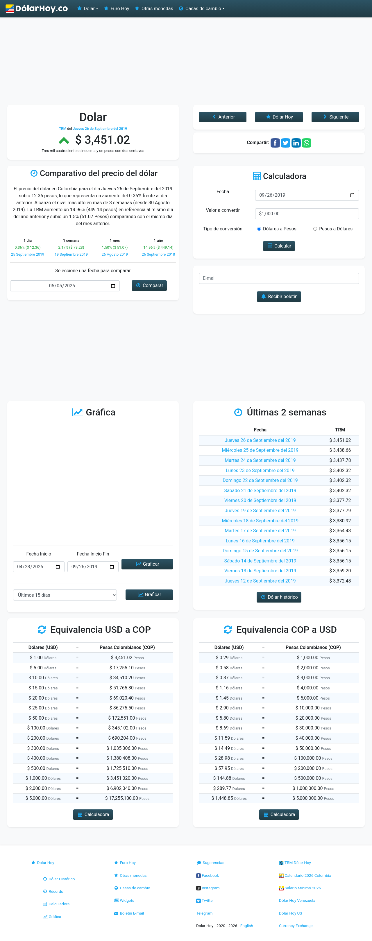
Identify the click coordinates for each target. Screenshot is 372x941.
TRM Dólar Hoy (295, 862)
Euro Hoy (116, 8)
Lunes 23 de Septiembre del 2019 (260, 470)
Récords (52, 891)
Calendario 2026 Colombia (305, 875)
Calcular (279, 246)
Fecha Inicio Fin (93, 554)
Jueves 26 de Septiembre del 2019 (260, 440)
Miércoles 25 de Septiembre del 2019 (260, 450)
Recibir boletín (279, 296)
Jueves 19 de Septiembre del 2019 (260, 510)
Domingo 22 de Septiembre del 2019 (260, 480)
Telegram (204, 913)
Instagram (208, 888)
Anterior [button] (223, 117)
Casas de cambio (131, 888)
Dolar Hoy (42, 862)
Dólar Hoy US (290, 913)
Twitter (205, 900)
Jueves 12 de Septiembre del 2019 (260, 581)
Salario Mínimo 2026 (300, 888)
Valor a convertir (222, 210)
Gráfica (51, 916)
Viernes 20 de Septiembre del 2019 (260, 500)
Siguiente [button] (335, 117)
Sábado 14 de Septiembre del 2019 (260, 561)
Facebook (207, 875)
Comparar (149, 285)
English (246, 925)
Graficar (147, 564)
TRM (62, 129)
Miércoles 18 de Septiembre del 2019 (260, 521)
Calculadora (55, 903)
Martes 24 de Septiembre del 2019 (260, 460)
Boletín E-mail (128, 913)
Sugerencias (210, 862)
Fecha (223, 191)
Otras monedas (153, 8)
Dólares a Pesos (279, 229)
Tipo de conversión (222, 229)
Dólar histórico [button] (279, 597)
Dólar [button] (85, 8)
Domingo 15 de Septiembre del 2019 (260, 550)
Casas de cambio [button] (199, 8)
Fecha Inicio (38, 554)
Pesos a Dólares (336, 229)
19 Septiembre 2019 (71, 254)
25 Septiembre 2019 (27, 254)
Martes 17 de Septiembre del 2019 (260, 530)
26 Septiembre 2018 (158, 254)
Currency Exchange (296, 925)
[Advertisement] (186, 61)
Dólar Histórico (58, 879)
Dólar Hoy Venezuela (297, 900)
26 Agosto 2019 (115, 254)
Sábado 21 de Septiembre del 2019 (260, 490)
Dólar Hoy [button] (279, 117)
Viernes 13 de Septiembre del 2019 (260, 570)
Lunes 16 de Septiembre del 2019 (260, 541)
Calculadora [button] (93, 814)
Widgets (123, 900)
